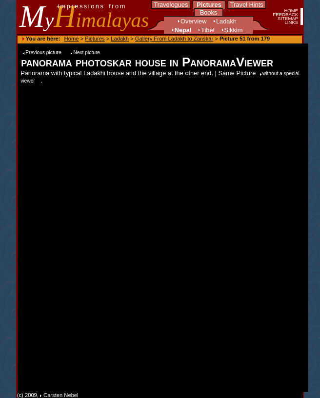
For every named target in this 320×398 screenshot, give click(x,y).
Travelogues (171, 4)
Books (209, 12)
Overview (193, 21)
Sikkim (233, 30)
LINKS (291, 22)
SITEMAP (288, 18)
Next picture (86, 52)
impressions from (92, 6)
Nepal (183, 30)
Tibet (208, 30)
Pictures (209, 4)
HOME (291, 10)
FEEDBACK (285, 14)
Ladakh (226, 21)
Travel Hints (246, 4)
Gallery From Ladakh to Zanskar (174, 39)
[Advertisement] (274, 231)
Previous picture (43, 52)
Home (71, 39)
